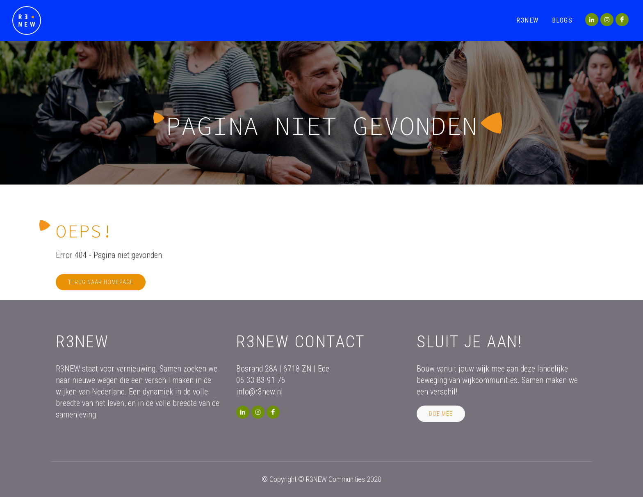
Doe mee (441, 413)
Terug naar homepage (100, 282)
